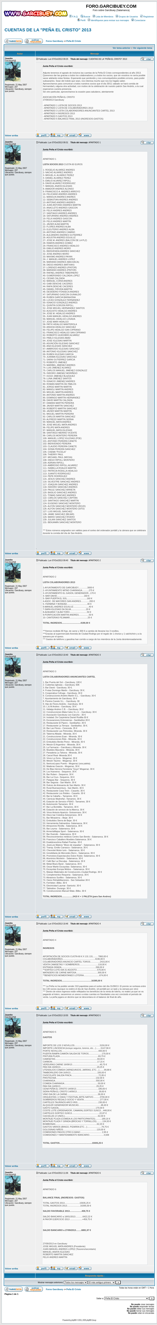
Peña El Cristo (73, 41)
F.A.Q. (73, 16)
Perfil (81, 20)
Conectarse (138, 20)
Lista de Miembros (103, 16)
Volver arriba (11, 135)
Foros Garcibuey (54, 41)
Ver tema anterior (121, 48)
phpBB (73, 1320)
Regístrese (147, 16)
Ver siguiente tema (142, 48)
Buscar (85, 16)
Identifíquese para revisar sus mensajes (108, 20)
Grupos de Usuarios (127, 16)
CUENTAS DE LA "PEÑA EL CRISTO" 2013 (48, 29)
